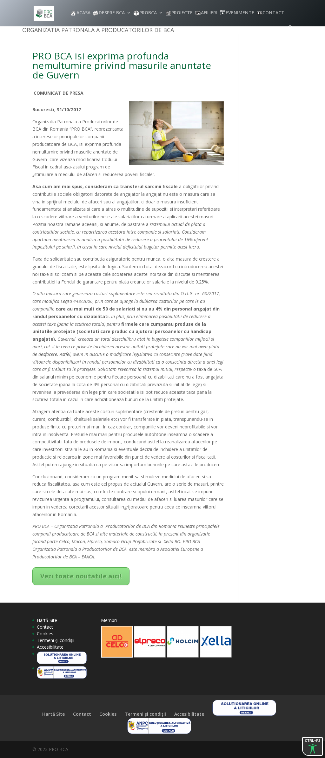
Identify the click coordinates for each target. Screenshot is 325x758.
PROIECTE (182, 13)
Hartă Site (47, 620)
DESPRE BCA (112, 13)
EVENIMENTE (240, 13)
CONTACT (273, 13)
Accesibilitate (50, 647)
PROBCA (148, 13)
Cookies (45, 634)
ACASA (83, 13)
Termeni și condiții (55, 640)
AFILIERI (209, 13)
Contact (45, 627)
